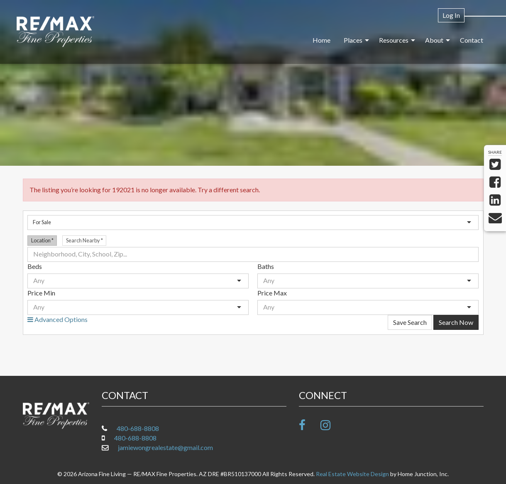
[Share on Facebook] (495, 184)
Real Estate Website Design (352, 473)
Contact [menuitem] (471, 40)
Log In (451, 15)
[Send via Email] (495, 220)
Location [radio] (42, 240)
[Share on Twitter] (495, 166)
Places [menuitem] (353, 40)
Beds (34, 266)
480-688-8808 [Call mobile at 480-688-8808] (135, 438)
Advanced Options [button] (57, 319)
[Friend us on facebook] (309, 425)
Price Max (272, 293)
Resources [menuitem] (393, 40)
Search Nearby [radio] (84, 240)
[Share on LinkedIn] (495, 202)
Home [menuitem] (321, 40)
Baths (265, 266)
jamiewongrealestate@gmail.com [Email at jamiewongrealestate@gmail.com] (165, 447)
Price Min (41, 293)
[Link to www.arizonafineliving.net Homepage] (55, 32)
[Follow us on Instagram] (330, 425)
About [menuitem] (434, 40)
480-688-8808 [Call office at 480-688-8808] (138, 428)
